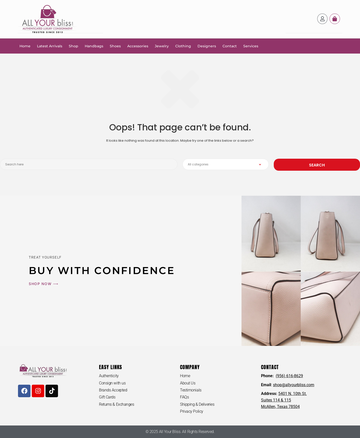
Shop (73, 46)
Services (250, 46)
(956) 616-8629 (289, 375)
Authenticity (109, 375)
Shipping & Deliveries (197, 404)
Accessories (137, 46)
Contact (229, 46)
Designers (207, 46)
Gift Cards (107, 397)
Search (317, 165)
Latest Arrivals (49, 46)
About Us (187, 382)
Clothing (183, 46)
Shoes (115, 46)
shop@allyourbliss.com (293, 384)
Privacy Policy (191, 411)
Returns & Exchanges (116, 404)
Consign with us (112, 382)
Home (25, 46)
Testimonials (191, 389)
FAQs (184, 397)
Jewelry (162, 46)
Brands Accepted (113, 389)
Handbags (94, 46)
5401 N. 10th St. (292, 393)
